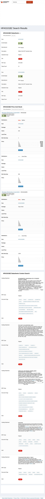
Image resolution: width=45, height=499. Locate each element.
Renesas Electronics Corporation (11, 112)
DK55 (36, 311)
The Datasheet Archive (5, 2)
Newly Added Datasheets (7, 498)
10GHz (31, 431)
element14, (33, 345)
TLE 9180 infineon (22, 309)
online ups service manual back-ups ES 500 (32, 355)
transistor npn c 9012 (23, 474)
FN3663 (34, 439)
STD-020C (26, 443)
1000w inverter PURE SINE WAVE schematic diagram (28, 305)
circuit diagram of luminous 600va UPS (26, 313)
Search (29, 2)
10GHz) (29, 439)
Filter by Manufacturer (7, 35)
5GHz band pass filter (38, 474)
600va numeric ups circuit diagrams (25, 307)
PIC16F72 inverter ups (23, 347)
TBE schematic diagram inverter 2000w (26, 311)
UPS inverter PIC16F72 (33, 347)
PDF (20, 58)
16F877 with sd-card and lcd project (25, 351)
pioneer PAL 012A (22, 303)
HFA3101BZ (20, 123)
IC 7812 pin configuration (23, 445)
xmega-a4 (20, 355)
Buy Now (20, 150)
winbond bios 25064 (37, 307)
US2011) (20, 301)
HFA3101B (24, 441)
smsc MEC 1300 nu (30, 309)
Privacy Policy (16, 498)
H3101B (20, 441)
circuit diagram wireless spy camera (26, 353)
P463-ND (25, 299)
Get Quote (21, 186)
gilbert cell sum (38, 443)
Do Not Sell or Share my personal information (30, 498)
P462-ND (20, 299)
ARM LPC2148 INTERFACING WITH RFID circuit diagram (28, 357)
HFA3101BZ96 (21, 203)
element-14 (21, 345)
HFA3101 (27, 426)
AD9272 (33, 380)
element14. (27, 345)
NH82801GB (36, 353)
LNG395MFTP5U (37, 299)
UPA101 (38, 439)
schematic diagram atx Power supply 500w (31, 301)
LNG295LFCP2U (30, 299)
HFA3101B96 (30, 441)
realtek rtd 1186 (22, 359)
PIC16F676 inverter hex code (24, 349)
